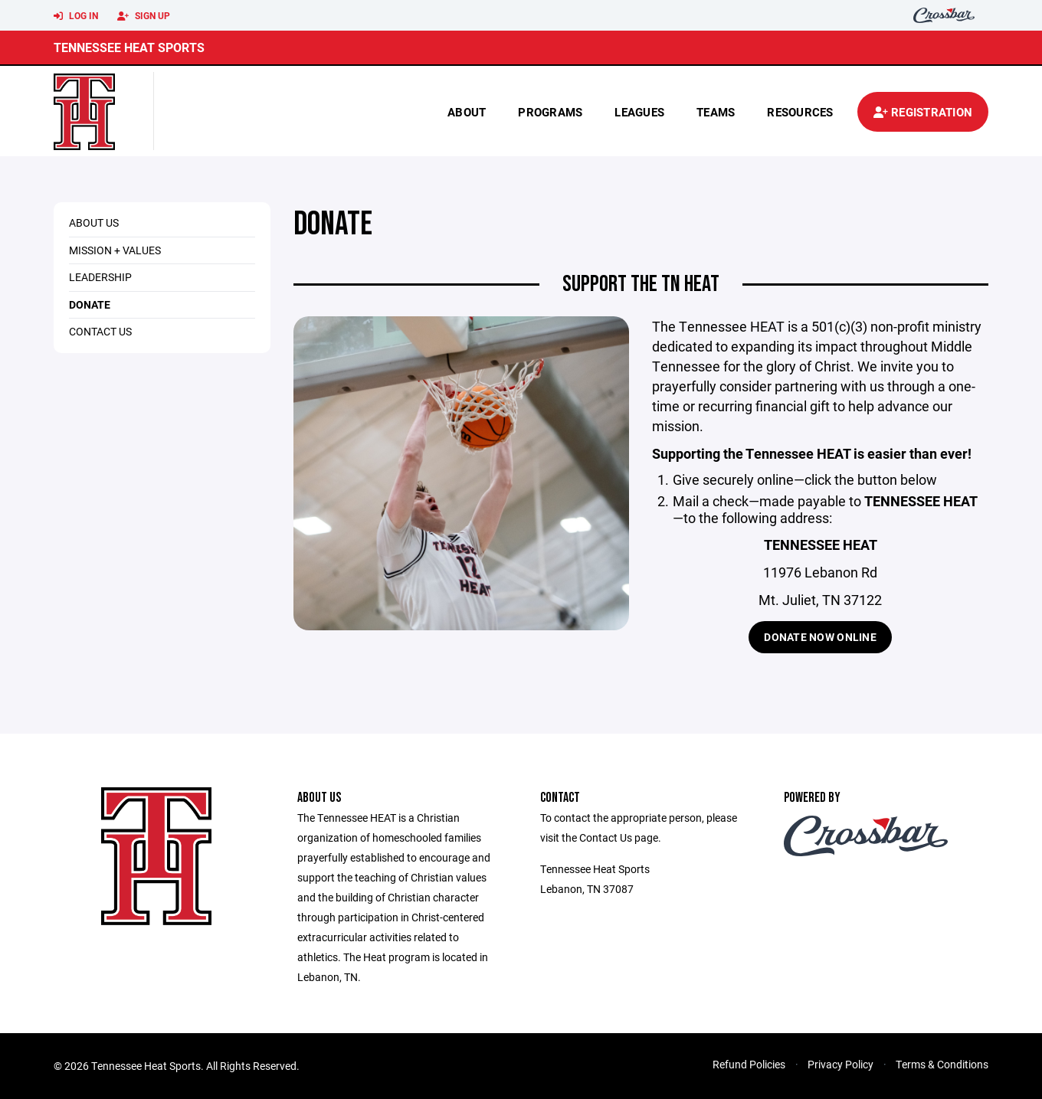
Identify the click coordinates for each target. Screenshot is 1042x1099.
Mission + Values (115, 250)
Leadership (100, 277)
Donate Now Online (820, 637)
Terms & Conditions (942, 1064)
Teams (715, 111)
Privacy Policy (840, 1064)
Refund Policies (749, 1064)
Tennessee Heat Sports (129, 47)
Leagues (639, 111)
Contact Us (100, 331)
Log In (76, 16)
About (466, 111)
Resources (800, 111)
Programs (550, 111)
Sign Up (143, 16)
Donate (89, 304)
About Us (94, 222)
